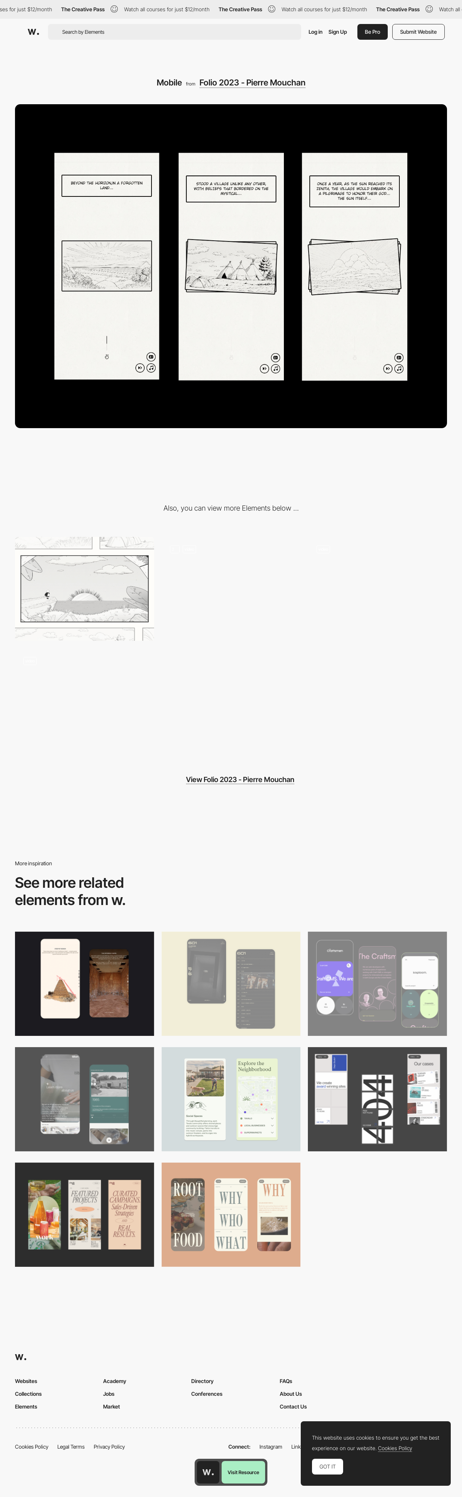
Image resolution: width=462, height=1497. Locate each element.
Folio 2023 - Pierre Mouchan (253, 82)
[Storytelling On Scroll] (231, 589)
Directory (202, 1381)
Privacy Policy (109, 1446)
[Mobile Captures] (377, 984)
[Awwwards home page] (208, 1472)
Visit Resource (243, 1472)
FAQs (286, 1381)
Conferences (206, 1394)
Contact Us (293, 1406)
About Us (291, 1394)
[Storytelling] (84, 984)
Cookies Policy (31, 1446)
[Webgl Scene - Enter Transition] (377, 589)
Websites (26, 1381)
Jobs (108, 1394)
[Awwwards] (33, 32)
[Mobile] (377, 1099)
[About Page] (84, 1099)
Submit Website (418, 31)
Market (111, 1406)
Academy (114, 1381)
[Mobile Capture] (231, 984)
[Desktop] (84, 589)
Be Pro (372, 31)
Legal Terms (71, 1446)
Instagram (271, 1446)
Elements (26, 1406)
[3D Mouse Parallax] (84, 701)
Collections (28, 1394)
